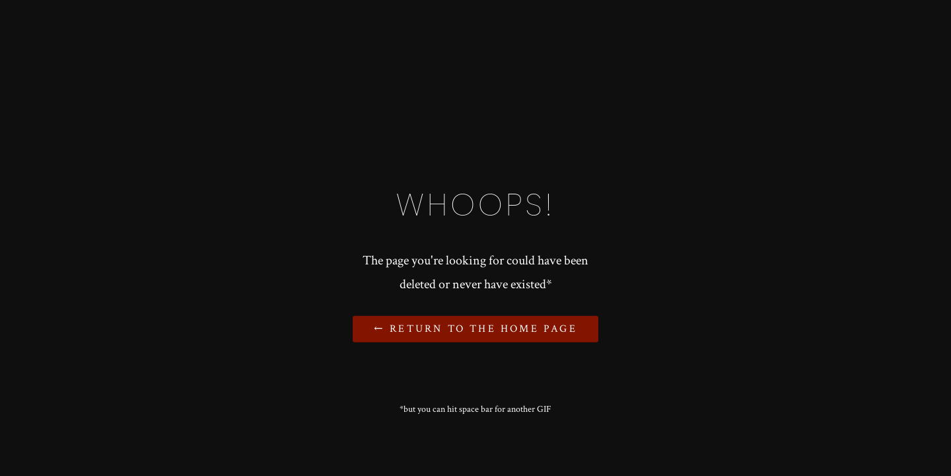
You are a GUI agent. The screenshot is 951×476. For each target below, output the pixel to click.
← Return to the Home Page (475, 329)
